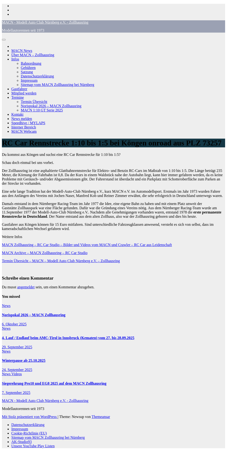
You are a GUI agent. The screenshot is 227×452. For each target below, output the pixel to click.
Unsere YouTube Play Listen (33, 446)
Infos (15, 59)
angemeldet (26, 287)
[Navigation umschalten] (4, 39)
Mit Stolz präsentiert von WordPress (30, 417)
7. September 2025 (16, 393)
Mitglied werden (23, 93)
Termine (17, 97)
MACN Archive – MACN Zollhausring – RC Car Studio (45, 253)
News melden (21, 119)
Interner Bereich (23, 127)
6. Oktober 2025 (14, 324)
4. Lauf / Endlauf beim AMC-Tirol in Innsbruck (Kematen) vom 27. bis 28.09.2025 (68, 338)
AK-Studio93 (21, 442)
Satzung (27, 72)
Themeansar (101, 417)
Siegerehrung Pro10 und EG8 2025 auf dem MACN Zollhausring (54, 383)
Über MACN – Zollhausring (32, 55)
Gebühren (28, 68)
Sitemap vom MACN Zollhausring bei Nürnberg (57, 85)
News (6, 306)
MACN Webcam (24, 131)
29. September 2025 (17, 347)
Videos (16, 374)
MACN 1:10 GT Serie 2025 (42, 110)
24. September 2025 (17, 370)
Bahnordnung (31, 63)
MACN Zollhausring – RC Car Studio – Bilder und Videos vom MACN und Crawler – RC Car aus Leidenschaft (87, 245)
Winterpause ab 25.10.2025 (24, 360)
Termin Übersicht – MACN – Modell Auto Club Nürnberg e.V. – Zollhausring (61, 261)
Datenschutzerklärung (37, 76)
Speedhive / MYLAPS (28, 123)
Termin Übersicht (34, 102)
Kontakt (17, 114)
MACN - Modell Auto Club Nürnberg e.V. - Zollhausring (45, 22)
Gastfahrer (19, 89)
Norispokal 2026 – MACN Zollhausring (51, 106)
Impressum (29, 80)
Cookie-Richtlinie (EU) (29, 433)
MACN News (21, 51)
